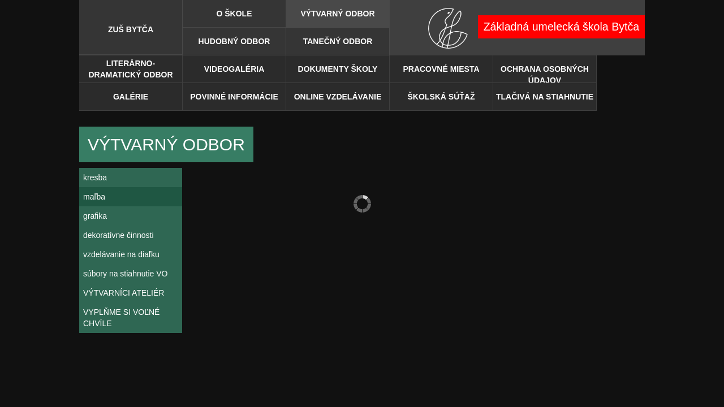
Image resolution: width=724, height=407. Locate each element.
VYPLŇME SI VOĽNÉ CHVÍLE (121, 318)
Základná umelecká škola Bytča (562, 26)
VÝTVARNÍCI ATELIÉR (123, 292)
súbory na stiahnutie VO (125, 273)
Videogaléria (234, 68)
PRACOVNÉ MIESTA (441, 68)
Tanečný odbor (338, 41)
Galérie (130, 96)
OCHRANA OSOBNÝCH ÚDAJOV (545, 73)
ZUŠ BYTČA (130, 29)
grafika (95, 215)
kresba (95, 177)
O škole (234, 13)
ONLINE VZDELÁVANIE (338, 96)
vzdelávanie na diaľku (121, 254)
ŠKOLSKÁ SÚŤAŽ (441, 96)
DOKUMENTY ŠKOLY (338, 68)
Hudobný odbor (234, 41)
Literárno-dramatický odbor (130, 69)
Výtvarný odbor (337, 13)
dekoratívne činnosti (118, 235)
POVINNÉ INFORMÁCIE (234, 96)
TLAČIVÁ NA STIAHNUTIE (544, 96)
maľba (94, 196)
